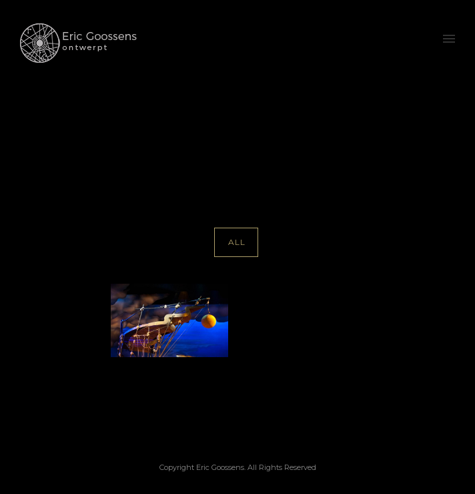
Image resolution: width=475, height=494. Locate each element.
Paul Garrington (357, 142)
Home (259, 142)
